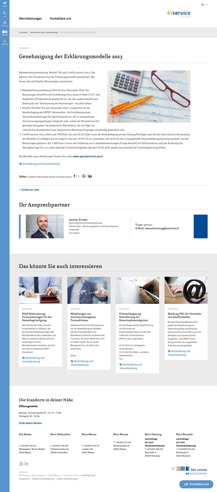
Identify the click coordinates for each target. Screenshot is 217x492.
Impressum (24, 479)
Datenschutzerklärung (43, 479)
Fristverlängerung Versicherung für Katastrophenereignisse (133, 317)
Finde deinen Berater (30, 423)
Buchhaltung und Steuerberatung (39, 164)
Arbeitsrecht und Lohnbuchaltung (44, 32)
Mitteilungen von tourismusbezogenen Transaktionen (83, 317)
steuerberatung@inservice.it (162, 228)
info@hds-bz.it (88, 475)
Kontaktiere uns (60, 18)
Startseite (23, 32)
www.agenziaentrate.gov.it (88, 156)
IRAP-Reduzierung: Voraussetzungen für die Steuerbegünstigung (37, 317)
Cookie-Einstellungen (67, 479)
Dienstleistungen (30, 18)
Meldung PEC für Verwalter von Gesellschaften (184, 315)
